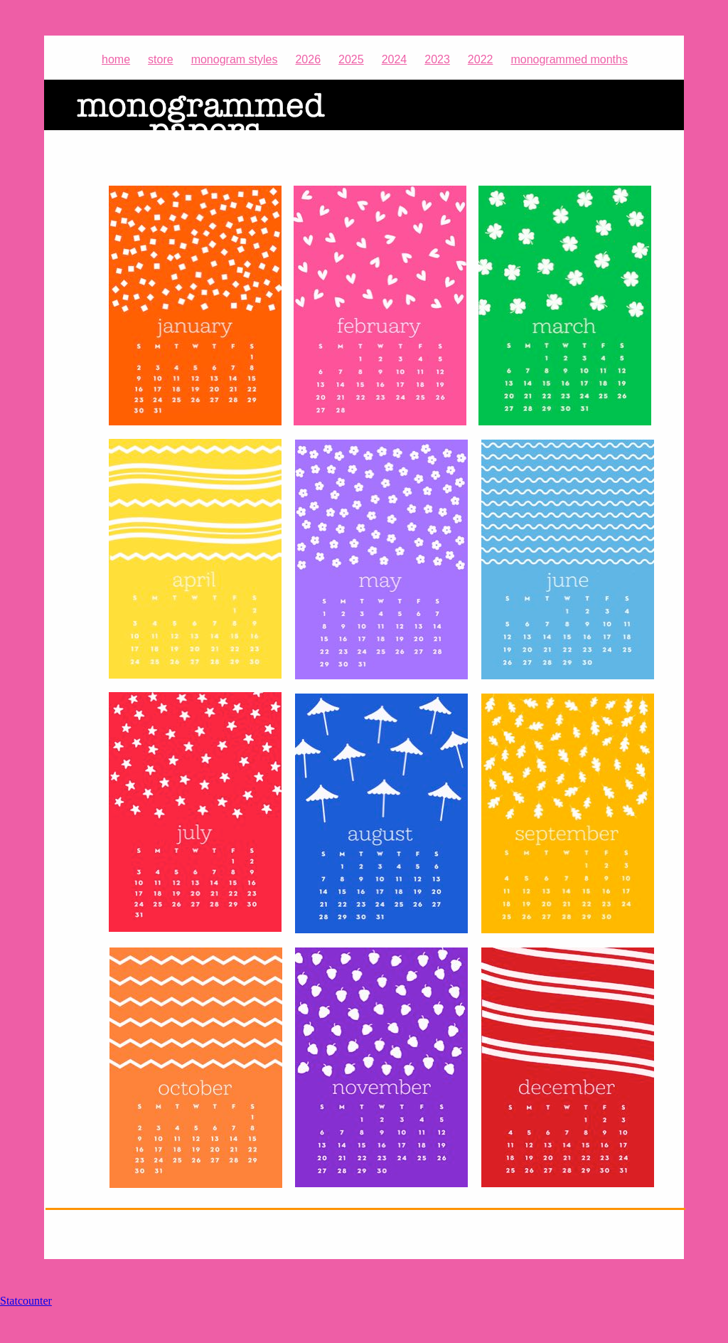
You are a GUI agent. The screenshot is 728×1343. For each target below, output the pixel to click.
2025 (351, 59)
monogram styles (234, 59)
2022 (480, 59)
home (116, 59)
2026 (308, 59)
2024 (394, 59)
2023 (437, 59)
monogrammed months (569, 59)
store (160, 59)
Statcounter (26, 1301)
